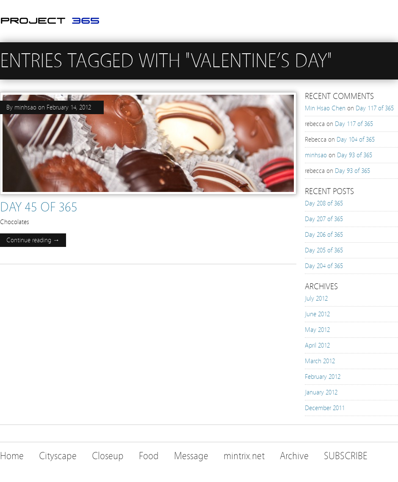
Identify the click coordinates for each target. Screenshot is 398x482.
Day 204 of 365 (324, 266)
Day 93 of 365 (354, 155)
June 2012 (317, 314)
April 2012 (317, 345)
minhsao (25, 107)
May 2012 (317, 330)
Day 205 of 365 (324, 250)
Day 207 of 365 (324, 219)
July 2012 (316, 298)
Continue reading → (33, 240)
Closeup (108, 456)
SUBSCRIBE (346, 456)
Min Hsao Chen (325, 108)
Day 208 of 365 (324, 203)
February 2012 (322, 377)
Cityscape (58, 456)
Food (149, 456)
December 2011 (325, 408)
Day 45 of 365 (38, 207)
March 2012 (320, 361)
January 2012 (321, 392)
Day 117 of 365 (375, 108)
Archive (294, 456)
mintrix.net (244, 456)
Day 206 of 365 (324, 234)
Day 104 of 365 (356, 139)
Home (12, 456)
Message (191, 456)
